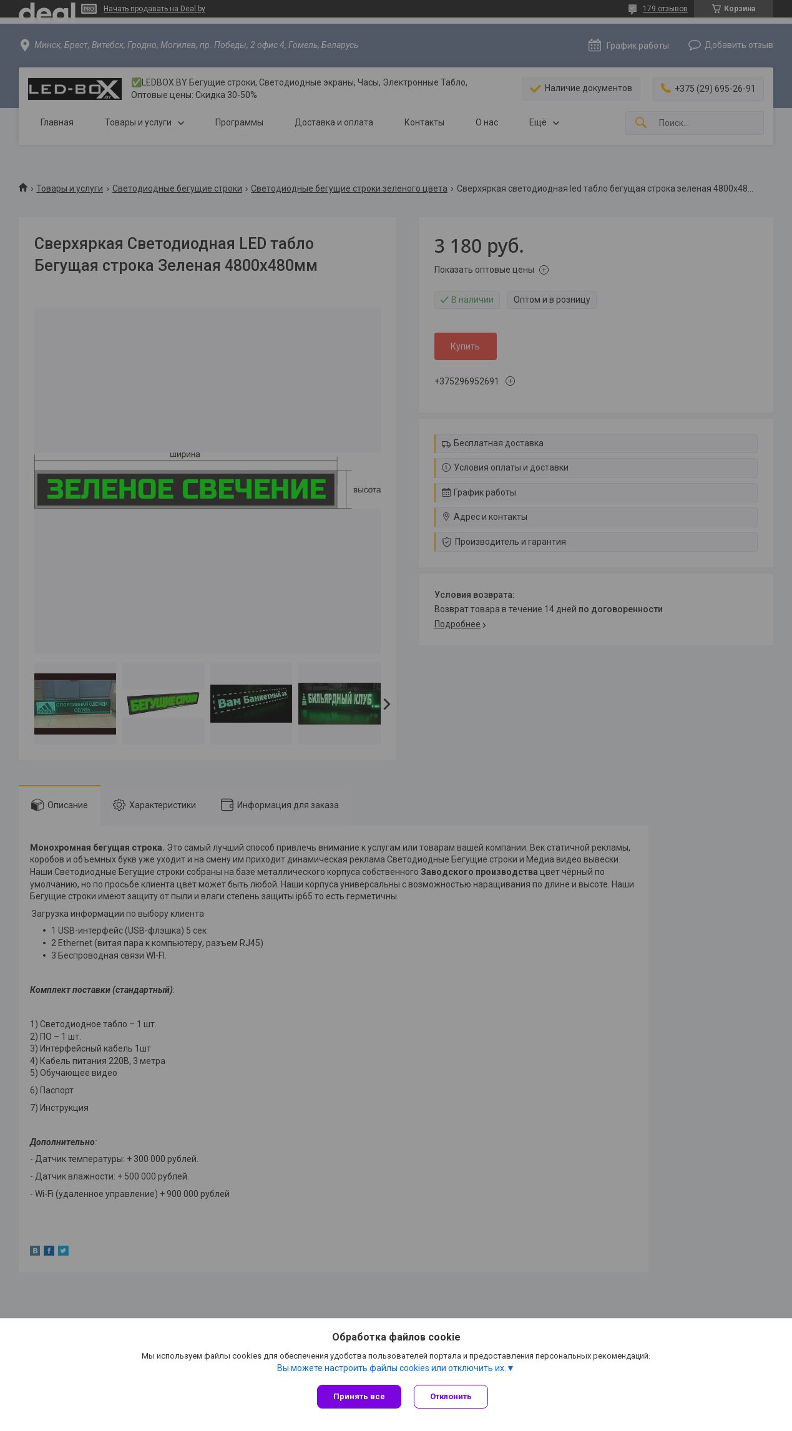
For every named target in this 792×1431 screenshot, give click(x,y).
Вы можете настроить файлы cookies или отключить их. (391, 1368)
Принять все (359, 1396)
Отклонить (451, 1396)
